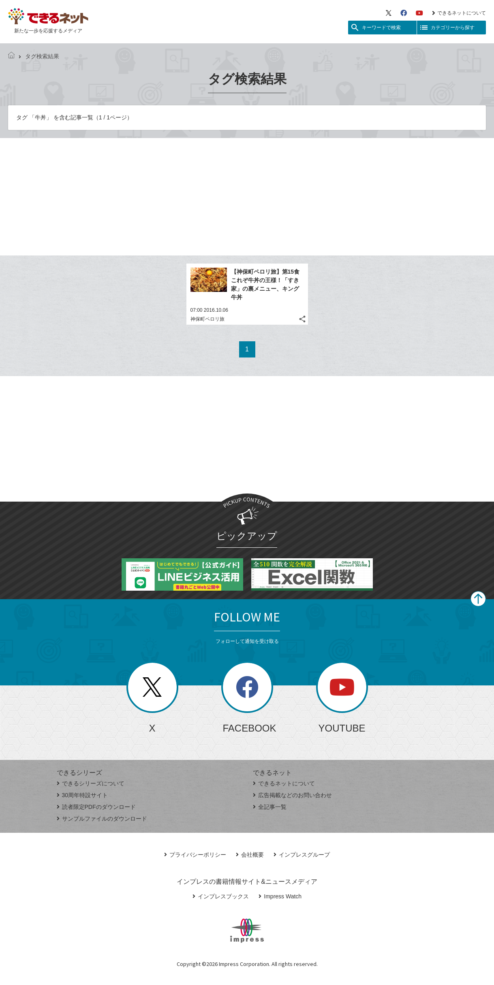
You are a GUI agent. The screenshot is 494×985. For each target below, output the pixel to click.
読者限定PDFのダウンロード (96, 807)
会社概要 (250, 854)
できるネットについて (459, 13)
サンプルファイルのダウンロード (102, 818)
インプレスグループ (302, 854)
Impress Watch (280, 896)
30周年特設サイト (82, 795)
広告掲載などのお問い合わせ (292, 795)
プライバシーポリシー (195, 854)
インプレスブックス (220, 896)
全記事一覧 (270, 807)
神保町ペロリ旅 (207, 319)
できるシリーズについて (90, 783)
